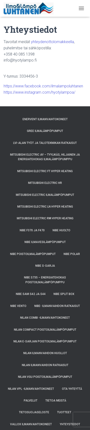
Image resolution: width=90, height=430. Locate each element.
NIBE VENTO (18, 306)
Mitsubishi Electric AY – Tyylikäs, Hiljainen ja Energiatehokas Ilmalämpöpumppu (45, 157)
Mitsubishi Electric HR (45, 183)
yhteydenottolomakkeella (52, 42)
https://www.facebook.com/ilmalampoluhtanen (43, 86)
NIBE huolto (61, 230)
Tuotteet (64, 412)
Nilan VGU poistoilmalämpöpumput (45, 377)
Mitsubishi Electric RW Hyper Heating (45, 218)
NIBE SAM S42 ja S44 (31, 294)
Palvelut (30, 400)
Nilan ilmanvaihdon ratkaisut (45, 365)
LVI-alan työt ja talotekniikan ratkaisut (45, 143)
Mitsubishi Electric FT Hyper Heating (45, 171)
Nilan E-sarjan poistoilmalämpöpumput (45, 341)
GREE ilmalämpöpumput (45, 131)
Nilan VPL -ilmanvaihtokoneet (31, 388)
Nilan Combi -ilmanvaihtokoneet (45, 317)
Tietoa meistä (55, 400)
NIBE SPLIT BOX (64, 294)
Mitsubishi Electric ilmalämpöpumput (45, 195)
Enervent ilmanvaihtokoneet (45, 119)
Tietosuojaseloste (34, 412)
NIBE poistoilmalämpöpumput (33, 254)
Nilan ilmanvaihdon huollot (45, 353)
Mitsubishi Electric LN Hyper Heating (45, 206)
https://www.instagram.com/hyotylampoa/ (39, 92)
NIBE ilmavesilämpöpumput (45, 242)
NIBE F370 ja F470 (32, 230)
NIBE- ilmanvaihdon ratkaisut (57, 306)
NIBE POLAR (72, 254)
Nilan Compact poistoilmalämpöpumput (45, 329)
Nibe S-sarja (45, 265)
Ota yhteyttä (72, 388)
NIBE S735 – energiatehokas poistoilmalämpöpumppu (45, 280)
